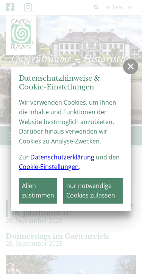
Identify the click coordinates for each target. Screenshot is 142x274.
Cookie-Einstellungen (49, 166)
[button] (130, 66)
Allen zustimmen (38, 191)
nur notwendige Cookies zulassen (90, 191)
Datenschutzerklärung (62, 157)
